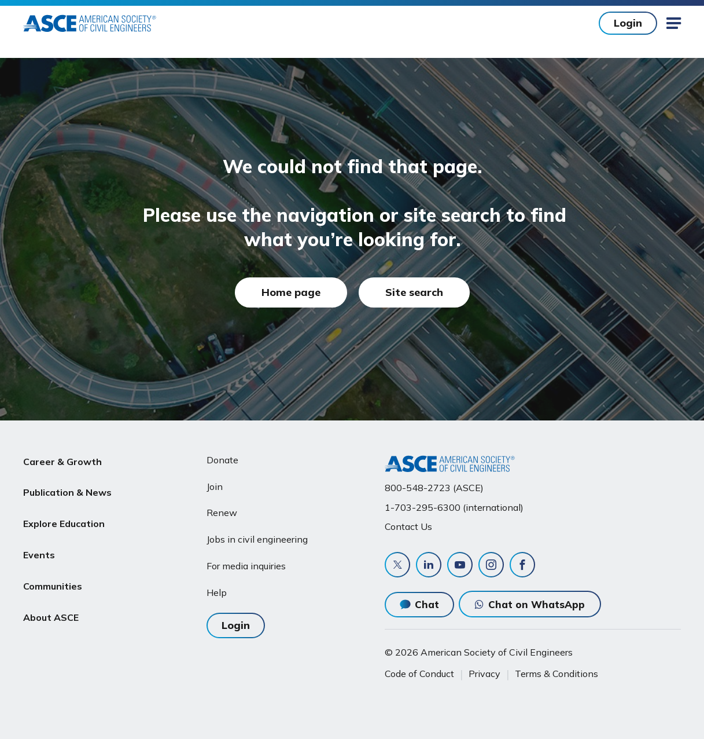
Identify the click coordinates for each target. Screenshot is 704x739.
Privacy (484, 673)
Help (217, 592)
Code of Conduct (419, 673)
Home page (290, 292)
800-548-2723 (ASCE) (434, 487)
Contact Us (408, 526)
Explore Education (64, 515)
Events (39, 542)
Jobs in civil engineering (257, 539)
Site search (414, 292)
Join (215, 486)
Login (628, 23)
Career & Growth (62, 460)
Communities (52, 570)
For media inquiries (246, 566)
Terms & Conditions (556, 673)
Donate (222, 460)
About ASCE (51, 598)
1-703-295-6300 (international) (454, 507)
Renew (222, 512)
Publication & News (67, 487)
